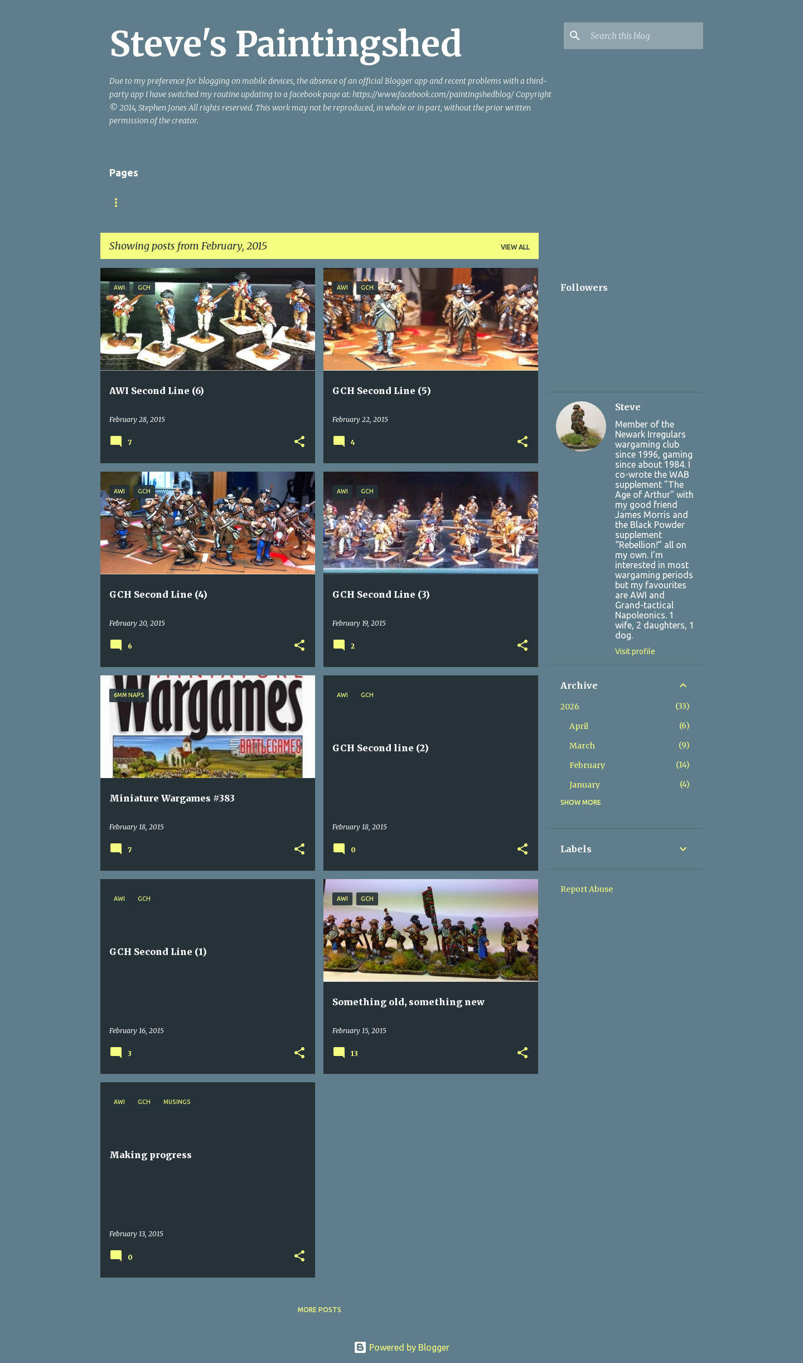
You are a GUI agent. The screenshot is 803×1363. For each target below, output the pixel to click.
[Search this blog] (644, 35)
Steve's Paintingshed (285, 44)
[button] (299, 442)
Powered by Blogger (401, 1347)
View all (515, 247)
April (578, 726)
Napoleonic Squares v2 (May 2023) (398, 202)
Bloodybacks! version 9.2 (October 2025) (232, 202)
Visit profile (635, 651)
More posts (319, 1309)
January (584, 785)
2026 (569, 707)
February (587, 765)
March (582, 746)
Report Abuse (586, 889)
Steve (628, 406)
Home (119, 202)
